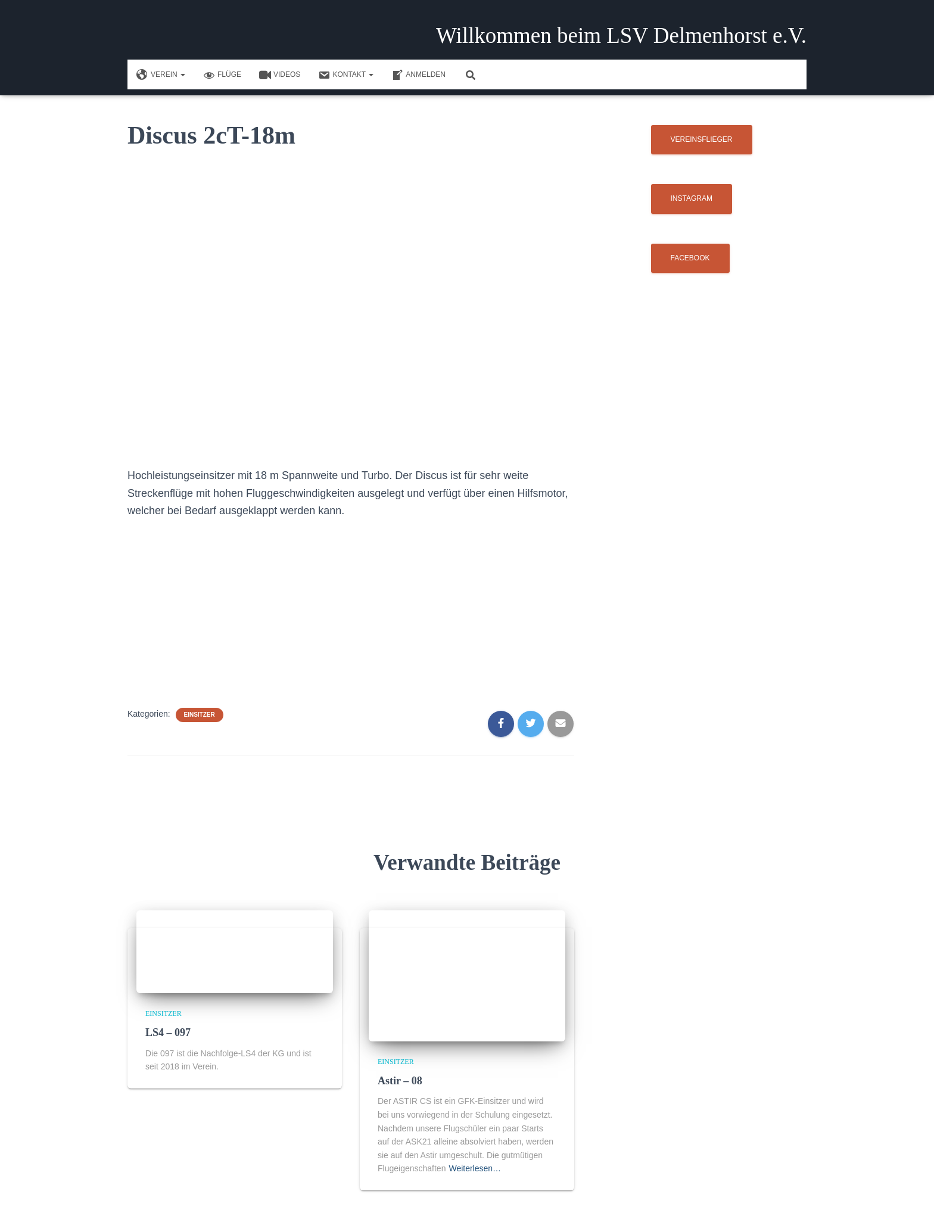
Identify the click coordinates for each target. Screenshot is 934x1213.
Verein (160, 75)
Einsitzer (199, 714)
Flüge (222, 75)
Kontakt (345, 75)
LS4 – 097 (168, 1032)
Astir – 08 (400, 1081)
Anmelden (418, 75)
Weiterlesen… (475, 1168)
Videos (279, 75)
